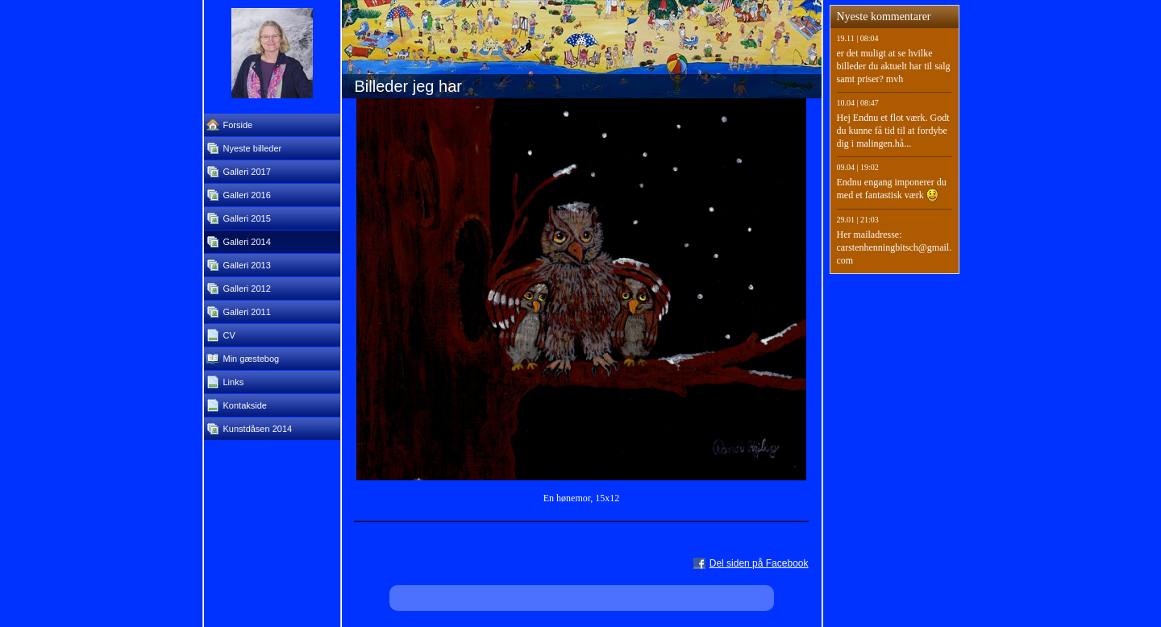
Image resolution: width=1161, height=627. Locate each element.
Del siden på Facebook (759, 563)
